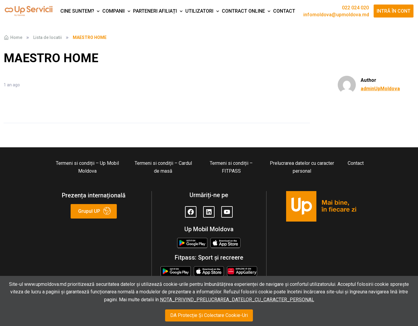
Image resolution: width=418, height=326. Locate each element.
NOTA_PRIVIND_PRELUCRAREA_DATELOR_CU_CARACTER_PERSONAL (237, 299)
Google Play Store (192, 243)
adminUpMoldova (380, 88)
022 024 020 (355, 7)
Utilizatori (199, 11)
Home (13, 37)
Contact (284, 11)
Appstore (225, 242)
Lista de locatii (47, 37)
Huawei (242, 270)
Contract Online (243, 11)
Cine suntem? (77, 11)
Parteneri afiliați (155, 11)
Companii (113, 11)
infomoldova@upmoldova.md (336, 14)
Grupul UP (89, 211)
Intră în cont (393, 11)
